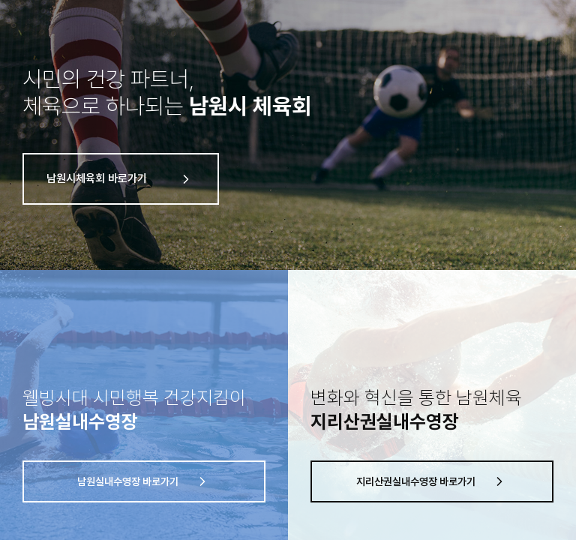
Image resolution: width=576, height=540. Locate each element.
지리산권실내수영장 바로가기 (432, 481)
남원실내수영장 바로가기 (144, 481)
